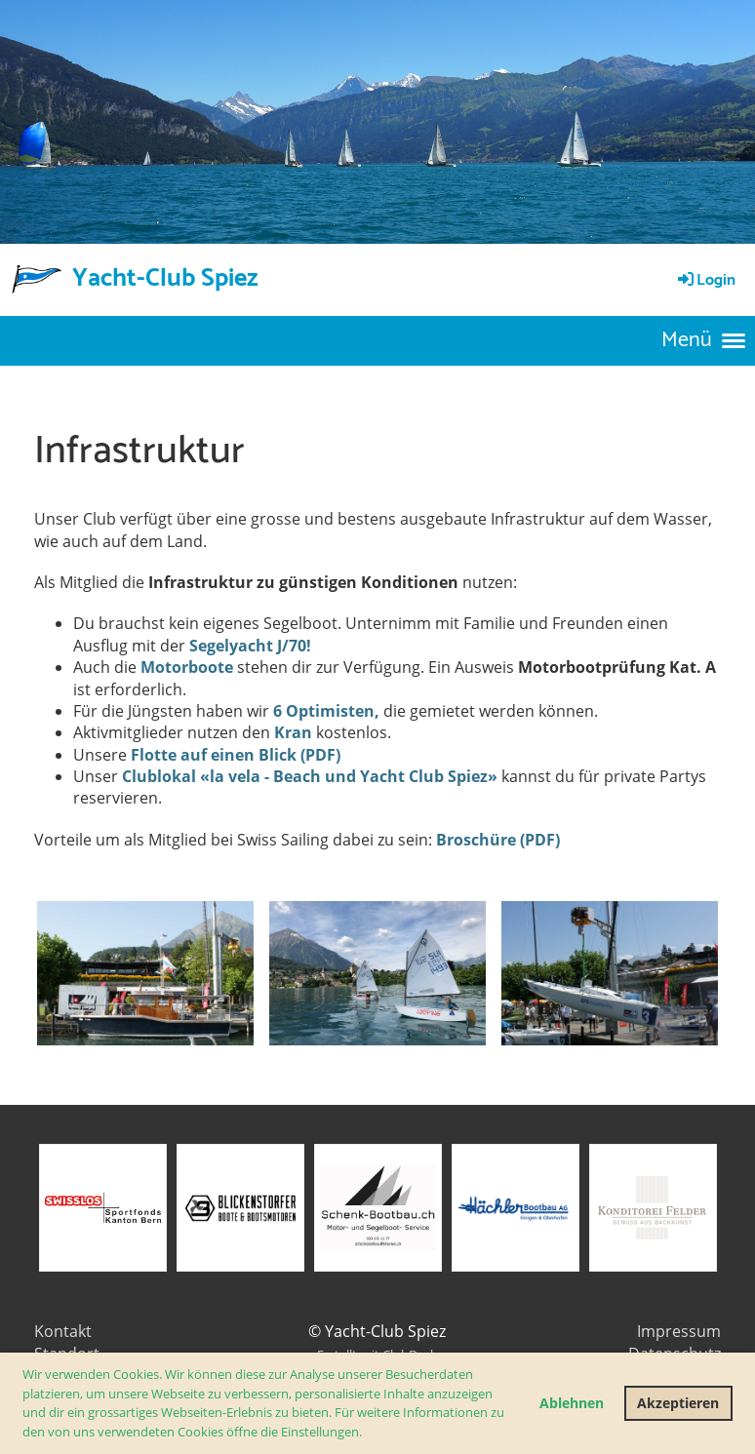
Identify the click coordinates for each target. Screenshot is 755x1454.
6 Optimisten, (326, 711)
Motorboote (186, 667)
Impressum (679, 1331)
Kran (293, 732)
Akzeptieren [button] (678, 1403)
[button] (367, 1433)
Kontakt (63, 1331)
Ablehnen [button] (571, 1403)
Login (705, 280)
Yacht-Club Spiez (165, 278)
